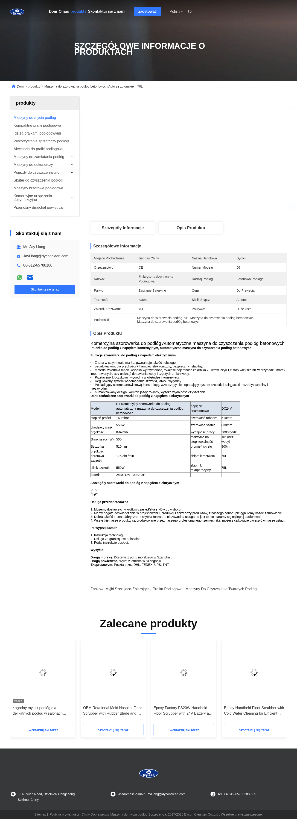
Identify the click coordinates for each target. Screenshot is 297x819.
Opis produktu (191, 228)
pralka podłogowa (167, 589)
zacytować (147, 11)
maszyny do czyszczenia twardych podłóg (221, 589)
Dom (53, 11)
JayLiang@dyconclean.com (45, 256)
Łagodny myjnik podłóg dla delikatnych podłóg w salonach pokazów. (38, 711)
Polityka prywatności (64, 814)
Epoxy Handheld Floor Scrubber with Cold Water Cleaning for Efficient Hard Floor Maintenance (254, 711)
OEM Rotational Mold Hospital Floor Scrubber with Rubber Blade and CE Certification (113, 711)
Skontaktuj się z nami (106, 11)
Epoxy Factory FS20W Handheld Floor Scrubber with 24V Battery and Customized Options (183, 711)
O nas (64, 11)
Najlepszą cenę (213, 206)
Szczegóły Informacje (123, 228)
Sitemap (40, 814)
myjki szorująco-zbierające (127, 589)
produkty (78, 11)
